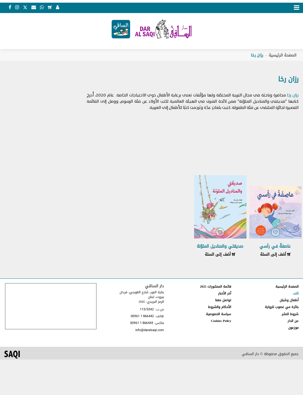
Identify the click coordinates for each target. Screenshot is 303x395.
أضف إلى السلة (275, 255)
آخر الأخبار (224, 294)
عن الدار (293, 321)
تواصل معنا (223, 301)
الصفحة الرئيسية (282, 56)
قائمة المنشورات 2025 (215, 287)
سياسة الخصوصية (218, 315)
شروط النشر (290, 315)
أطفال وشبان (289, 301)
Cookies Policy (221, 321)
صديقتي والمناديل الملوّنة (220, 247)
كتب (296, 294)
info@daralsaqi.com (149, 331)
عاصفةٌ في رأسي (275, 247)
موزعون (293, 328)
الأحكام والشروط (219, 308)
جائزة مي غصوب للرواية (282, 308)
